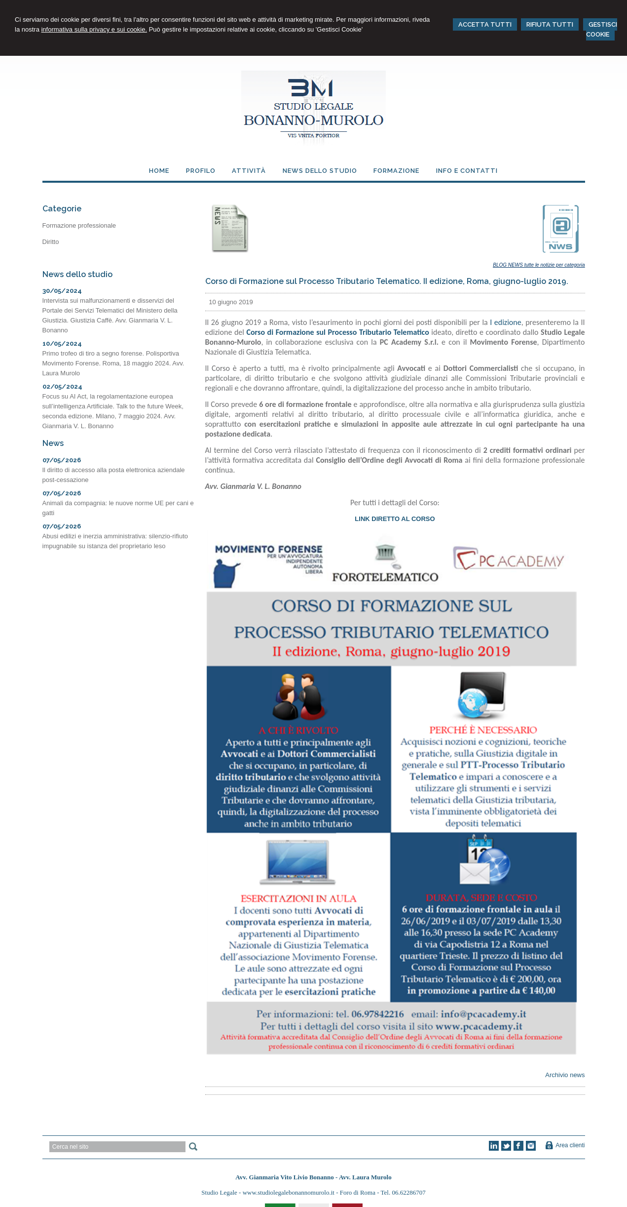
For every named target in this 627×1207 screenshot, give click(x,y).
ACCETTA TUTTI (485, 24)
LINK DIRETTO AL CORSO (395, 519)
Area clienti (570, 1145)
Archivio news (565, 1075)
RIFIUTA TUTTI (549, 24)
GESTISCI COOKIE (601, 29)
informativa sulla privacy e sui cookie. (94, 29)
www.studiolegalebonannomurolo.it (289, 1192)
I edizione (505, 322)
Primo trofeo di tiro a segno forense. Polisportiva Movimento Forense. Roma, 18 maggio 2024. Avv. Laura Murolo (113, 363)
